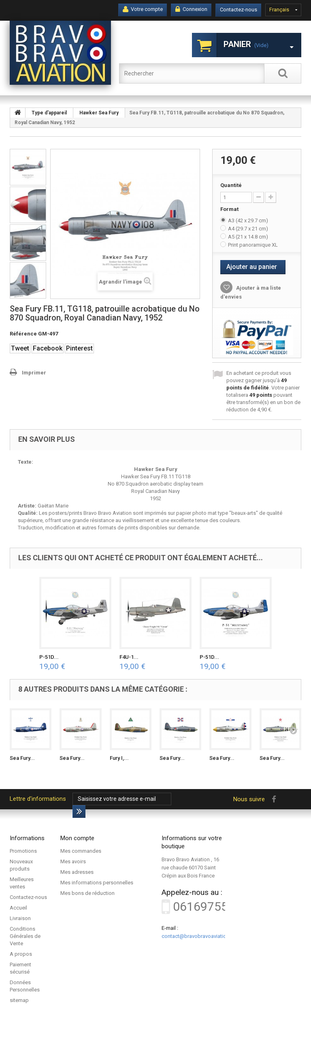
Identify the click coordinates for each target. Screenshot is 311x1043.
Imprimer (34, 373)
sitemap (19, 1000)
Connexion (191, 9)
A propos (21, 954)
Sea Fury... (22, 758)
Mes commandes (80, 851)
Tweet (20, 348)
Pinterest (79, 348)
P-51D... (49, 657)
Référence (23, 334)
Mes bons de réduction (87, 893)
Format (230, 209)
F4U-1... (128, 657)
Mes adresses (77, 872)
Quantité (231, 185)
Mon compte (77, 838)
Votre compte (143, 9)
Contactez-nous (238, 9)
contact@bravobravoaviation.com (201, 936)
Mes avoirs (73, 861)
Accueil (18, 908)
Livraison (20, 918)
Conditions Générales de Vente (25, 936)
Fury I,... (119, 758)
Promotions (23, 851)
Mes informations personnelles (96, 883)
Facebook (47, 348)
